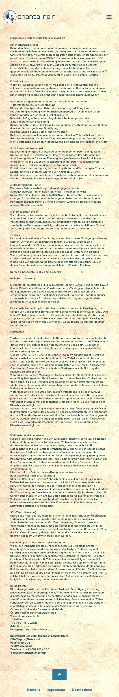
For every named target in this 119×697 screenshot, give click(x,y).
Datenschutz (82, 689)
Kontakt (33, 689)
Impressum (56, 689)
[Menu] (109, 17)
